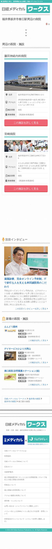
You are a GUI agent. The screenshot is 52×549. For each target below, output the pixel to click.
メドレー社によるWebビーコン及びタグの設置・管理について (26, 512)
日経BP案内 (8, 472)
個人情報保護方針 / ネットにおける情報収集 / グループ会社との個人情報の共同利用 (25, 478)
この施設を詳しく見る (26, 122)
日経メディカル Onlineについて (16, 461)
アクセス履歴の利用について (15, 495)
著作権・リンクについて (13, 501)
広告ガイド (8, 467)
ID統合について (10, 485)
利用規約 (7, 456)
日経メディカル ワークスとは (15, 451)
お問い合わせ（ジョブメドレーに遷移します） (21, 506)
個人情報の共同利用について (15, 490)
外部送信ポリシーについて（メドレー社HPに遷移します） (24, 520)
